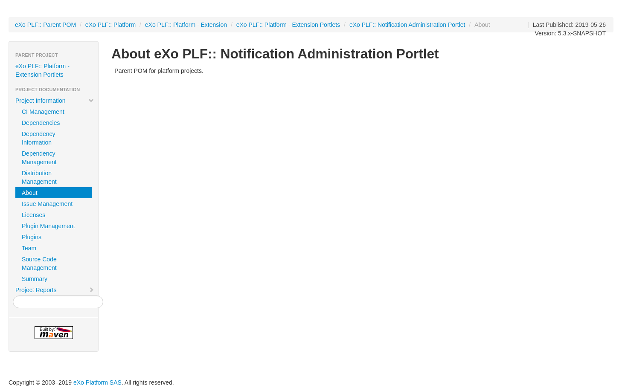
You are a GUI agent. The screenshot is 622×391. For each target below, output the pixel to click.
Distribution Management (39, 177)
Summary (34, 278)
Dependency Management (39, 157)
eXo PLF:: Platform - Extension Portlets (288, 24)
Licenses (33, 214)
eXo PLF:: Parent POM (45, 24)
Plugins (31, 237)
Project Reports (54, 290)
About (30, 192)
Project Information (54, 100)
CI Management (43, 111)
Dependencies (41, 122)
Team (29, 248)
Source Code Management (39, 263)
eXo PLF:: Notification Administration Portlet (407, 24)
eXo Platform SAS (97, 382)
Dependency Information (38, 138)
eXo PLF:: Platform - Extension (186, 24)
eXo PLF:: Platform (110, 24)
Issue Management (47, 203)
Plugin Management (48, 226)
